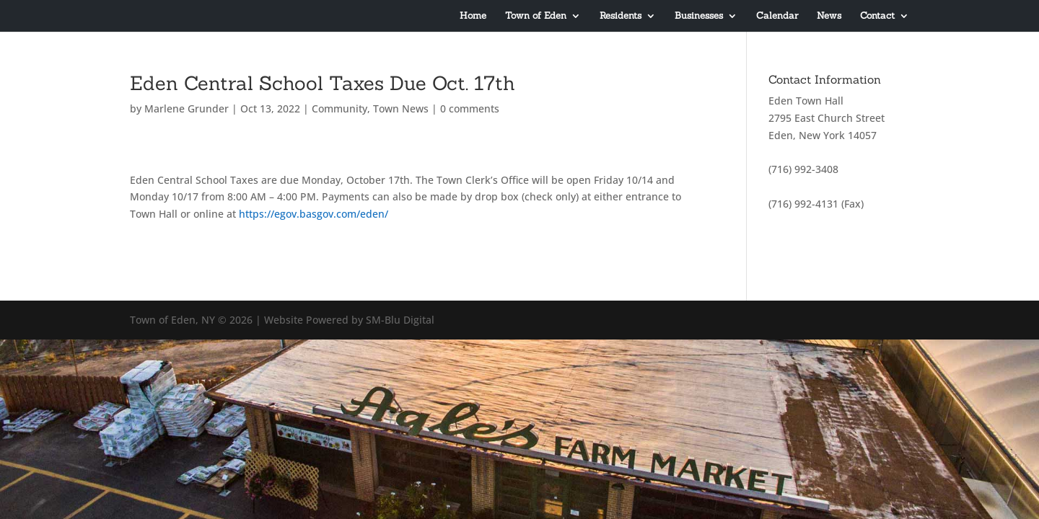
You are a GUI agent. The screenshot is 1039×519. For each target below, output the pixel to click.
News (829, 16)
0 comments (469, 108)
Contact (877, 16)
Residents (620, 16)
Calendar (777, 16)
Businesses (699, 16)
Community (339, 108)
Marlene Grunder (186, 108)
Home (473, 16)
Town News (401, 108)
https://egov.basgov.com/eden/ (313, 214)
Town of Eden (535, 16)
